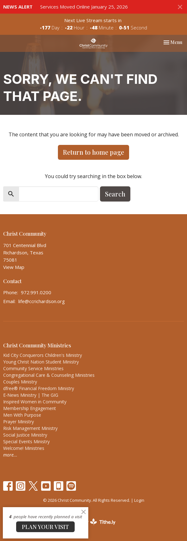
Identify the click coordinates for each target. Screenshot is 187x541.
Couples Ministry (20, 382)
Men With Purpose (22, 415)
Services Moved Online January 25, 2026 (84, 6)
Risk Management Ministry (30, 428)
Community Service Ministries (33, 368)
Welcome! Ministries (23, 448)
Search (115, 194)
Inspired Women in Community (34, 402)
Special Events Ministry (26, 441)
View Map (13, 267)
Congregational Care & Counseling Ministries (49, 375)
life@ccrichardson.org (41, 301)
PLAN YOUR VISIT (45, 527)
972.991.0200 (36, 292)
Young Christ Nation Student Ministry (41, 362)
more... (10, 455)
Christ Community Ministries (37, 345)
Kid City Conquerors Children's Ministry (42, 355)
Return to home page (93, 152)
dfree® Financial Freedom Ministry (38, 388)
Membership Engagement (29, 408)
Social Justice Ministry (25, 435)
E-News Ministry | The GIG (30, 395)
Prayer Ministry (18, 422)
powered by (93, 522)
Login (139, 500)
